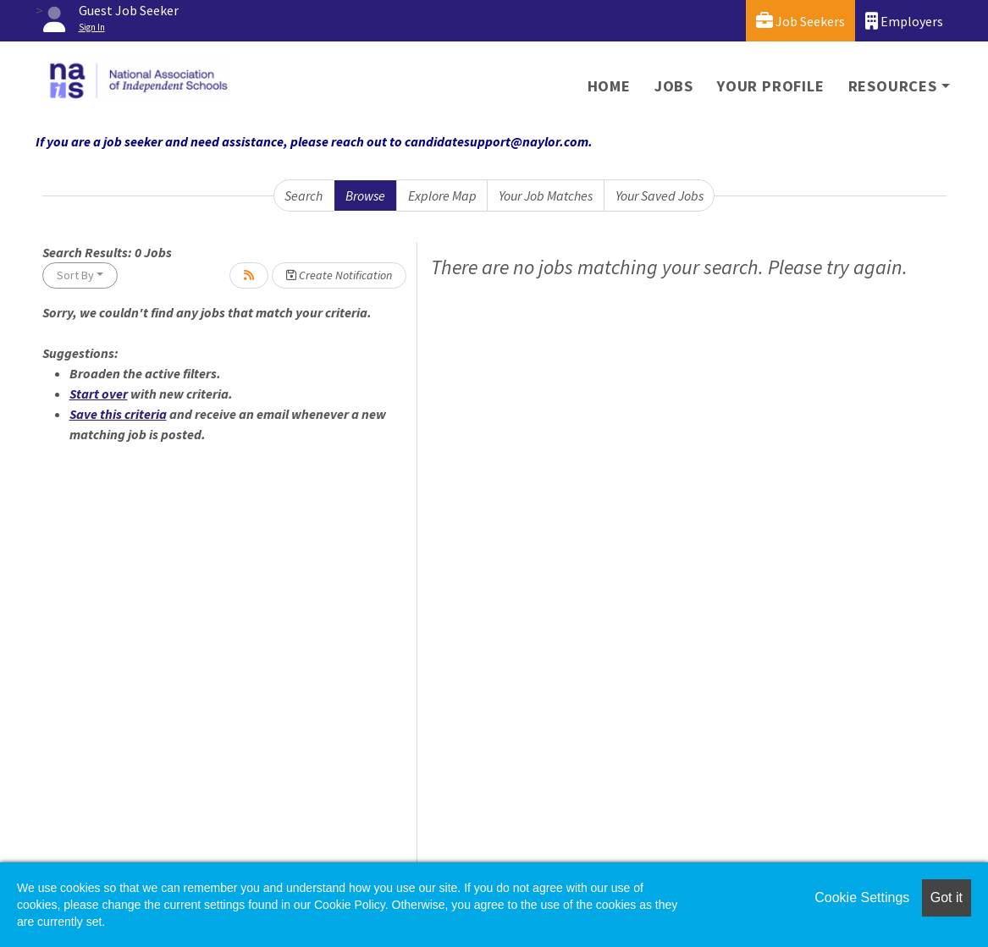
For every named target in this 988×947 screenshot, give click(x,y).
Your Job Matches (546, 195)
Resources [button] (892, 86)
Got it (946, 897)
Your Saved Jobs (659, 195)
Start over (98, 393)
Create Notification (339, 275)
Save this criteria (118, 413)
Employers (904, 20)
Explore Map (442, 195)
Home (609, 86)
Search (303, 195)
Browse (365, 195)
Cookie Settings (861, 897)
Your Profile (771, 86)
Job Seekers (800, 20)
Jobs (673, 86)
